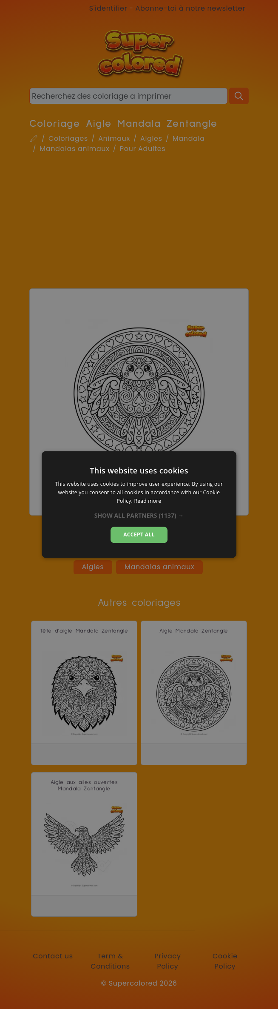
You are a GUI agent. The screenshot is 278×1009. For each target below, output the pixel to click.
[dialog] (139, 504)
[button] (139, 515)
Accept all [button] (139, 534)
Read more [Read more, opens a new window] (147, 500)
